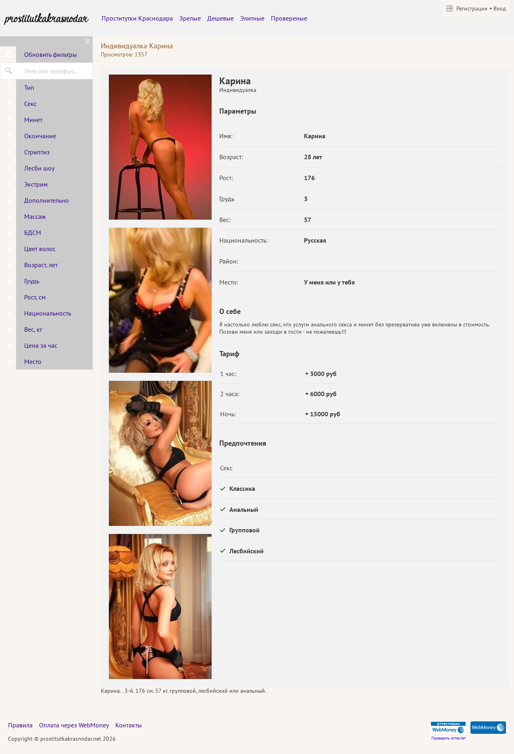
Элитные (252, 18)
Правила (20, 725)
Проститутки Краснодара (137, 18)
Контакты (128, 725)
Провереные (289, 18)
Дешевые (220, 18)
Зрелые (190, 18)
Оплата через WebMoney (74, 725)
